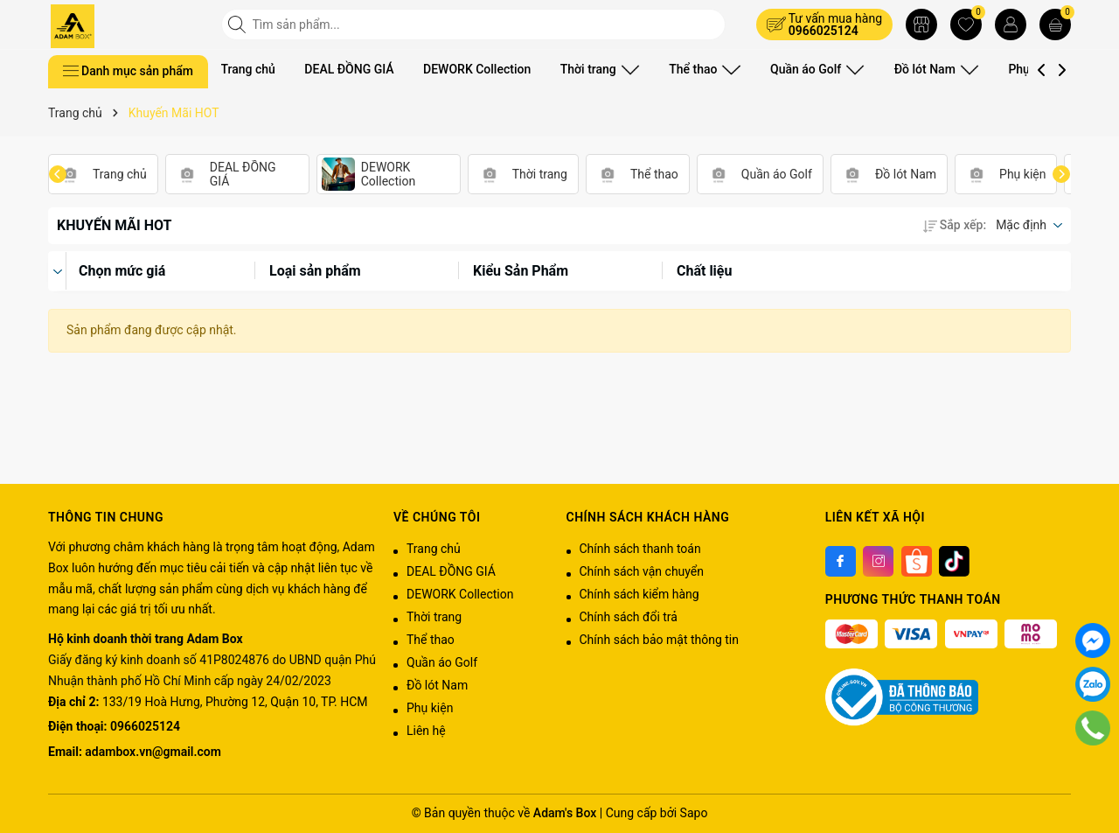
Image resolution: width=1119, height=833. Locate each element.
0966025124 (823, 31)
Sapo (694, 813)
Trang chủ (248, 69)
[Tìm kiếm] (238, 24)
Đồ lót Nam (910, 69)
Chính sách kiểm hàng (639, 594)
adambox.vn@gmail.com (152, 752)
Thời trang (596, 69)
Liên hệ (426, 731)
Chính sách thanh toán (640, 549)
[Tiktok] (954, 561)
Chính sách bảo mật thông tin (660, 640)
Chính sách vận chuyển (642, 571)
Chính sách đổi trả (629, 617)
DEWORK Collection (477, 69)
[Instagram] (878, 561)
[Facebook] (840, 561)
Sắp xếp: (954, 225)
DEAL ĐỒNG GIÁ (348, 69)
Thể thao (694, 69)
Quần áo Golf (799, 69)
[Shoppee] (916, 561)
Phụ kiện (1010, 69)
